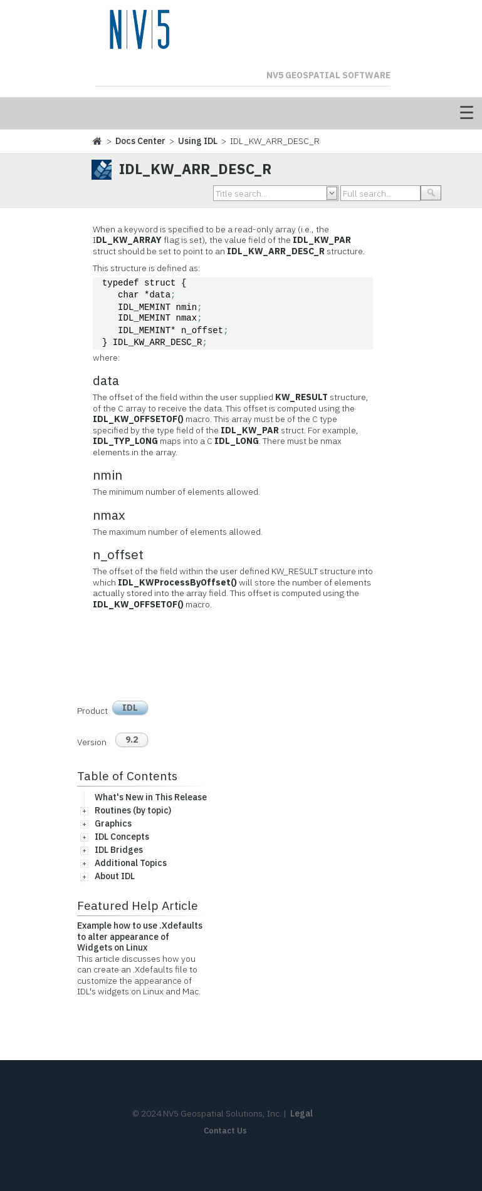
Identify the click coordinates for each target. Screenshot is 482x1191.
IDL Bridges (119, 849)
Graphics (113, 823)
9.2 (131, 739)
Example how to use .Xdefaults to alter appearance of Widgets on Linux (139, 936)
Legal (301, 1113)
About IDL (115, 876)
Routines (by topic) (133, 810)
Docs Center (140, 141)
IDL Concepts (122, 836)
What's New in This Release (151, 797)
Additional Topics (131, 863)
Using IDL (197, 141)
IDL (130, 707)
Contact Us (225, 1130)
